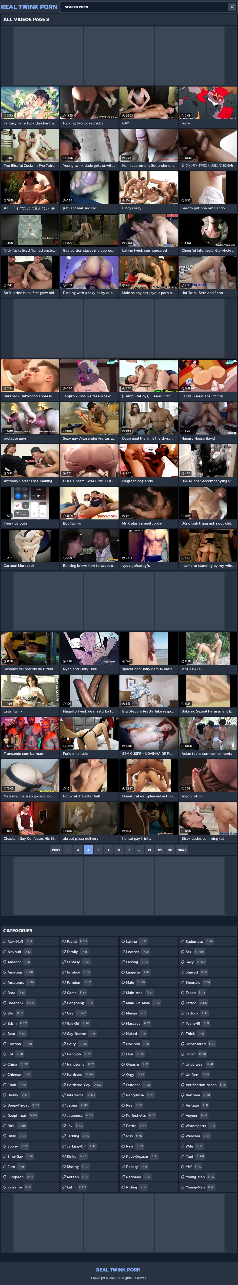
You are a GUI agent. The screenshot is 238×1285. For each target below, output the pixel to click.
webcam (198, 1135)
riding (137, 1187)
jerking (78, 1135)
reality (137, 1166)
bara (16, 992)
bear (17, 1033)
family (78, 951)
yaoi (195, 1156)
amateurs (21, 982)
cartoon (20, 1043)
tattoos (197, 1013)
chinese (19, 1074)
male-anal (140, 992)
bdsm (17, 1023)
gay (77, 1013)
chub (17, 1084)
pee (134, 1105)
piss (134, 1135)
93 (149, 849)
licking (137, 961)
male (136, 982)
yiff (194, 1166)
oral (135, 1054)
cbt (15, 1054)
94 (160, 849)
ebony (18, 1146)
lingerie (138, 972)
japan (78, 1105)
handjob (79, 1054)
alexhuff (19, 951)
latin (77, 1187)
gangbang (80, 1002)
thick (195, 1033)
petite (136, 1125)
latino (137, 941)
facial (77, 941)
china (18, 1064)
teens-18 (198, 1023)
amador (19, 961)
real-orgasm (142, 1156)
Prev (56, 849)
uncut (196, 1054)
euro (16, 1166)
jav (75, 1125)
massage (138, 1023)
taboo (196, 992)
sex (195, 951)
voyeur (197, 1115)
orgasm (137, 1064)
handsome (81, 1064)
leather (138, 951)
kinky (77, 1156)
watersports (201, 1125)
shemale (198, 982)
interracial (81, 1094)
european (20, 1176)
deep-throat (23, 1105)
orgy (135, 1074)
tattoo (197, 1002)
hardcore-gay (85, 1084)
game (77, 992)
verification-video (206, 1084)
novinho (138, 1043)
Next (182, 849)
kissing (78, 1166)
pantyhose (140, 1094)
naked (136, 1033)
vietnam (198, 1094)
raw (135, 1146)
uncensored (201, 1043)
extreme (19, 1187)
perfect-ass (141, 1115)
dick (17, 1125)
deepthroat (22, 1115)
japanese (80, 1115)
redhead (139, 1176)
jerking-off (82, 1146)
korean (78, 1176)
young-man (200, 1176)
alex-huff (20, 941)
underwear (200, 1064)
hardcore (81, 1074)
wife (195, 1146)
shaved (197, 972)
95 (170, 849)
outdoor (139, 1084)
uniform (198, 1074)
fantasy (79, 961)
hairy (77, 1043)
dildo (17, 1135)
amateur (20, 972)
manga (136, 1013)
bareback (21, 1002)
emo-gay (20, 1156)
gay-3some (82, 1033)
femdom (79, 982)
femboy (79, 972)
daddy (18, 1094)
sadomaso (200, 941)
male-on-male (143, 1002)
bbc (15, 1013)
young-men (200, 1187)
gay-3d (78, 1023)
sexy (196, 961)
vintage (197, 1105)
